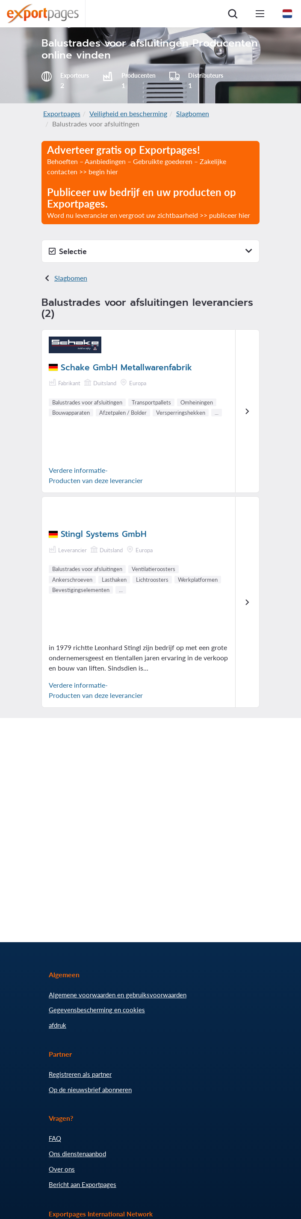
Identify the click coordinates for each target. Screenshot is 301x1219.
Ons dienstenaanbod (77, 1153)
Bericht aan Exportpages (82, 1184)
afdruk (57, 1025)
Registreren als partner (80, 1074)
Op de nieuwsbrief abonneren (90, 1089)
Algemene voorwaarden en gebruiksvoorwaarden (117, 995)
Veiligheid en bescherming (128, 113)
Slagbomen (192, 113)
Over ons (62, 1169)
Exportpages (61, 113)
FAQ (55, 1138)
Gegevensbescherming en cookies (97, 1010)
